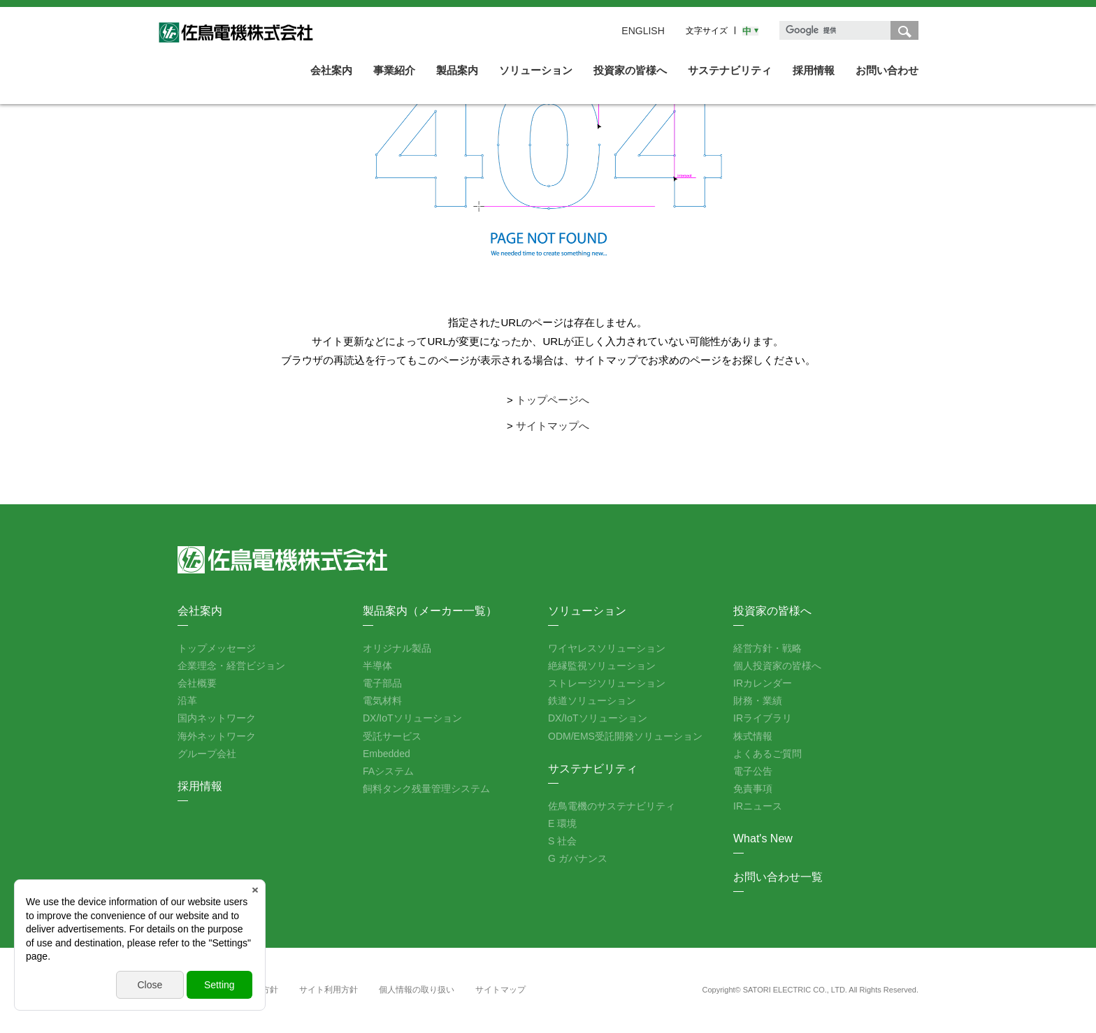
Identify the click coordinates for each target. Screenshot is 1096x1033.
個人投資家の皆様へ (777, 665)
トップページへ (552, 400)
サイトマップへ (552, 426)
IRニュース (757, 806)
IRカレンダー (762, 683)
